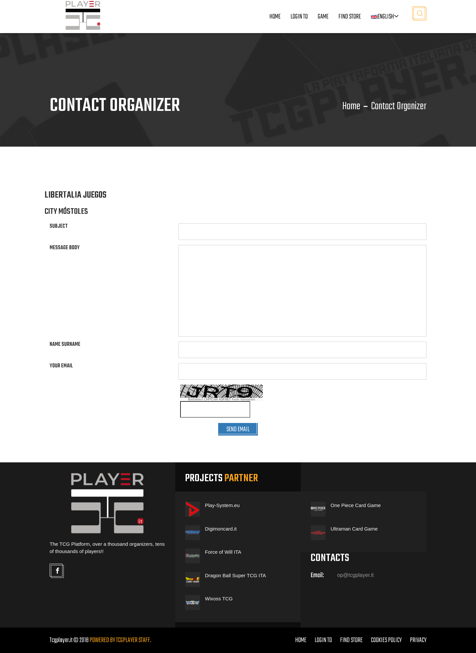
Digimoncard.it (221, 529)
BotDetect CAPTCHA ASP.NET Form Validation (221, 399)
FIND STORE (351, 640)
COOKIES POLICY (386, 640)
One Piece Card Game (356, 505)
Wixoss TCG (219, 598)
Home (275, 17)
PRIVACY (418, 640)
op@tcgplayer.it (355, 575)
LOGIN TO (299, 17)
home (300, 640)
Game (323, 17)
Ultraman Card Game (354, 529)
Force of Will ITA (223, 552)
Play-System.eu (222, 505)
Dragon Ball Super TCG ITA (235, 575)
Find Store (349, 17)
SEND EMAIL (238, 429)
